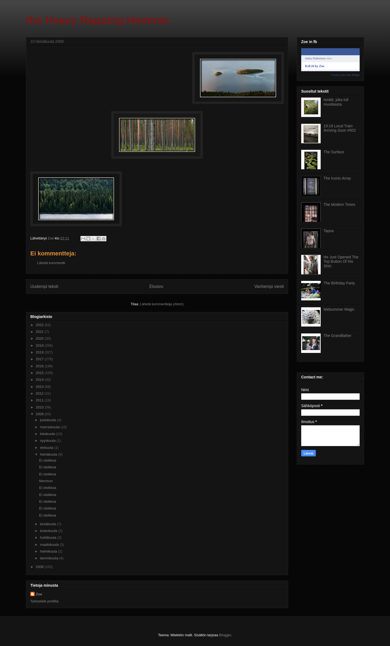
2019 (40, 345)
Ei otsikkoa (47, 460)
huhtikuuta (48, 537)
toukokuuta (49, 531)
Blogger (225, 635)
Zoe (39, 594)
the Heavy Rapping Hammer (98, 20)
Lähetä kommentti (51, 263)
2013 (40, 387)
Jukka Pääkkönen (315, 58)
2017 (40, 359)
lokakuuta (48, 434)
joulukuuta (48, 420)
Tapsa (329, 231)
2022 (40, 325)
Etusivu (156, 286)
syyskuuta (48, 441)
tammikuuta (49, 558)
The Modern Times (339, 204)
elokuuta (47, 448)
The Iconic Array (337, 178)
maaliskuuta (50, 545)
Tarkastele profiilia (44, 601)
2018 (40, 352)
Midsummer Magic (339, 309)
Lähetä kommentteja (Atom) (161, 304)
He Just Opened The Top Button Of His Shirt (341, 261)
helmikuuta (49, 551)
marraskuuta (50, 427)
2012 (40, 393)
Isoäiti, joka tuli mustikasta (336, 102)
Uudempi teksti (44, 286)
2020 (40, 338)
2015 (40, 373)
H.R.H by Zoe (314, 66)
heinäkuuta (49, 454)
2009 (40, 414)
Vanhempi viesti (269, 286)
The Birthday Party (339, 283)
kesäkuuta (48, 524)
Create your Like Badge (345, 74)
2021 (40, 332)
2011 (40, 400)
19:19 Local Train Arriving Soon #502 (340, 128)
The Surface (334, 152)
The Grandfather (338, 335)
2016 (40, 366)
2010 (40, 407)
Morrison (46, 481)
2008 (40, 567)
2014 (40, 380)
